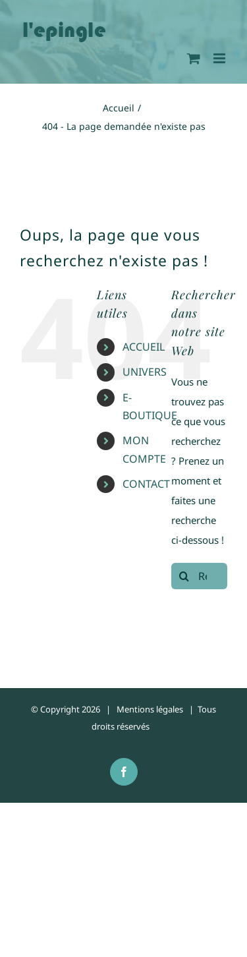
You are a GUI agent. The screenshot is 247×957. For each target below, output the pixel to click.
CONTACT (146, 484)
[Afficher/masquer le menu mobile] (220, 58)
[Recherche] (184, 576)
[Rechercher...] (199, 576)
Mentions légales (150, 709)
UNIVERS (145, 371)
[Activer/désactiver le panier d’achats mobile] (193, 58)
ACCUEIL (144, 346)
